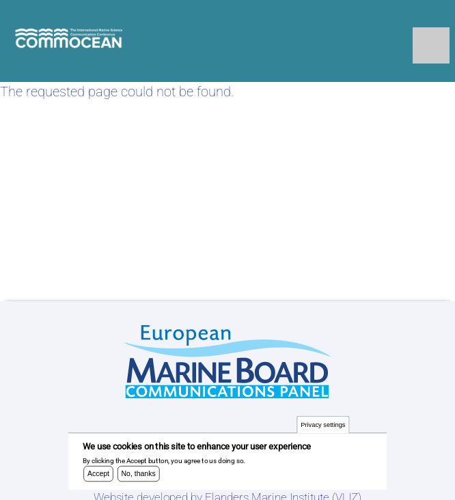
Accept (98, 477)
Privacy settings (323, 428)
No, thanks (139, 477)
